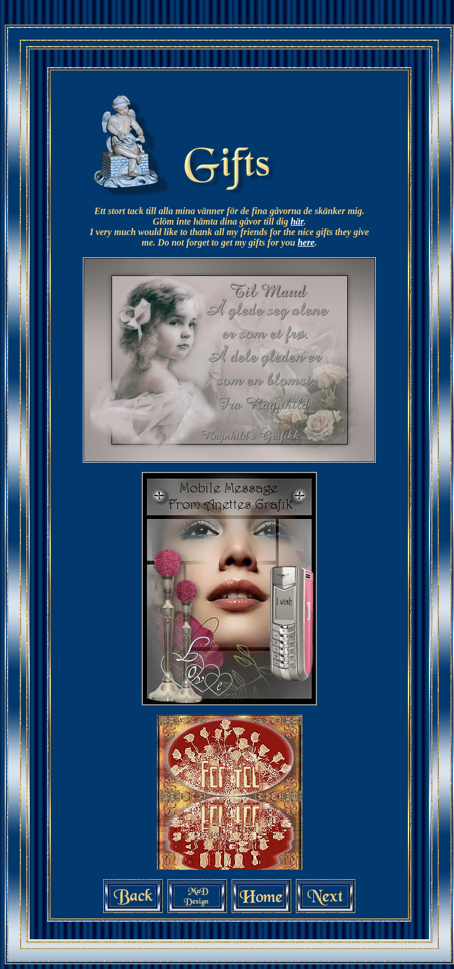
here (306, 242)
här (297, 221)
